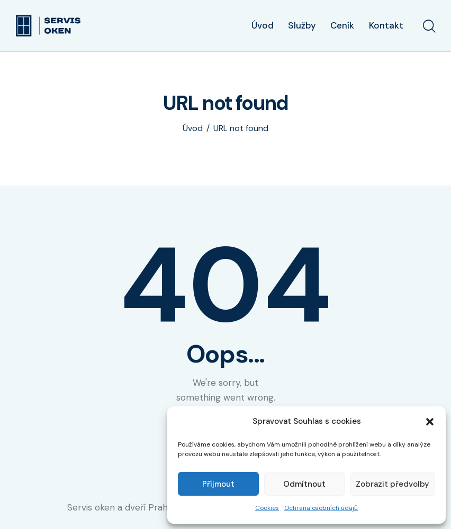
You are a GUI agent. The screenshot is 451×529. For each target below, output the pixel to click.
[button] (430, 421)
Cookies (267, 508)
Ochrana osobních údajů (321, 508)
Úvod (193, 128)
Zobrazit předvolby (392, 484)
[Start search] (428, 26)
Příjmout (218, 484)
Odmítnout (304, 484)
